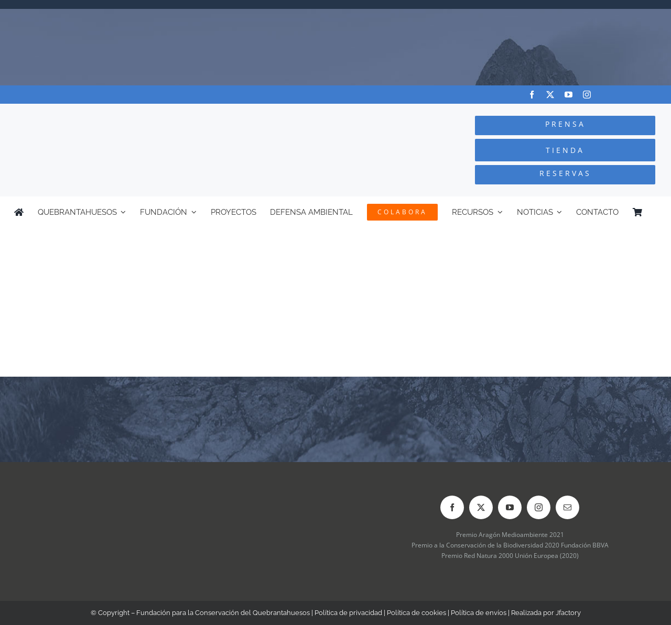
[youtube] (568, 94)
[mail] (567, 507)
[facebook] (532, 94)
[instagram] (587, 94)
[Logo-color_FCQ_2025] (126, 113)
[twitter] (550, 94)
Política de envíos (478, 613)
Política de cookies (416, 613)
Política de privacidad (348, 613)
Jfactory (568, 613)
